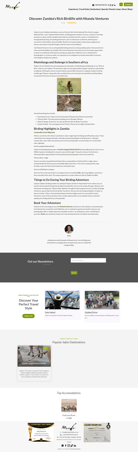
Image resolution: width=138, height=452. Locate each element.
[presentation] (80, 265)
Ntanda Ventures (66, 207)
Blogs (130, 9)
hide (79, 173)
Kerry (69, 236)
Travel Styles (84, 9)
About (124, 9)
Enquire (128, 4)
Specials (105, 9)
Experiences (73, 9)
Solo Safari (50, 313)
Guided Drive (91, 313)
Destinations (95, 9)
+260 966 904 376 (101, 5)
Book (43, 214)
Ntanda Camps (115, 9)
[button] (73, 8)
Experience (71, 23)
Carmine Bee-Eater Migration (44, 132)
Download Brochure (75, 449)
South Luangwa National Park (69, 149)
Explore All (28, 319)
